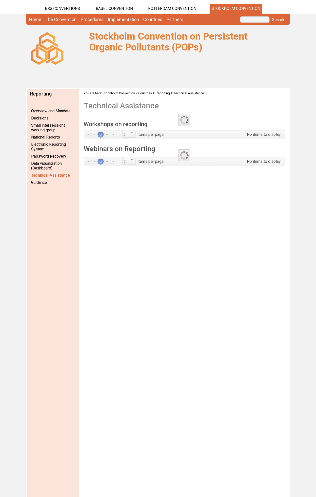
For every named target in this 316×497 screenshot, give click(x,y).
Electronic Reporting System (48, 146)
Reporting (163, 93)
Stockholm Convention (236, 8)
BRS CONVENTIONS (62, 8)
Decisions (40, 118)
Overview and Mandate (51, 111)
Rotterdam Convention (172, 8)
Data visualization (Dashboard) (46, 165)
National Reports (45, 137)
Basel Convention (114, 8)
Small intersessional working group (48, 127)
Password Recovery (48, 156)
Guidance (39, 182)
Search (278, 20)
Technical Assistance (50, 175)
